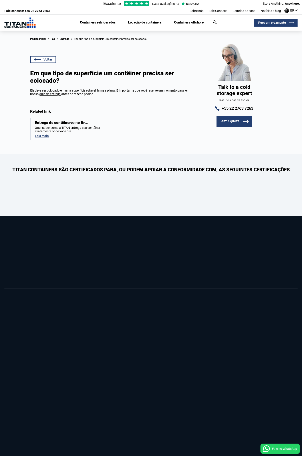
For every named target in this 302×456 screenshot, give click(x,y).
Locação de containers (145, 22)
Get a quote (230, 121)
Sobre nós (196, 11)
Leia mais (42, 136)
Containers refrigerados (98, 22)
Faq (53, 39)
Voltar (43, 59)
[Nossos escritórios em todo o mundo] (291, 11)
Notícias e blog (271, 11)
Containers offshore (189, 22)
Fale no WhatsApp (284, 448)
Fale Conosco (218, 11)
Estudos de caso (244, 11)
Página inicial (38, 39)
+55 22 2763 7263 (27, 11)
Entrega (64, 39)
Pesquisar (214, 22)
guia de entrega (50, 94)
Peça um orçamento (272, 22)
